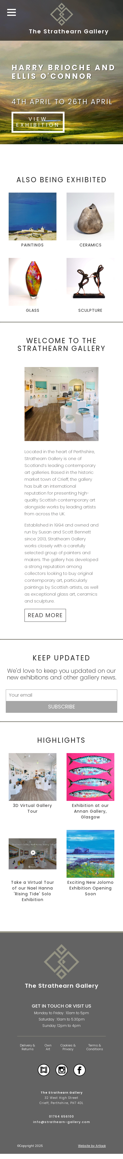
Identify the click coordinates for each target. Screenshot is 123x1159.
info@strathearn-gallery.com (61, 1122)
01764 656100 (61, 1116)
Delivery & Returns (27, 1047)
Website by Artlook (92, 1146)
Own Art (48, 1047)
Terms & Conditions (94, 1047)
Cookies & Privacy (68, 1047)
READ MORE (45, 615)
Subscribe (61, 706)
